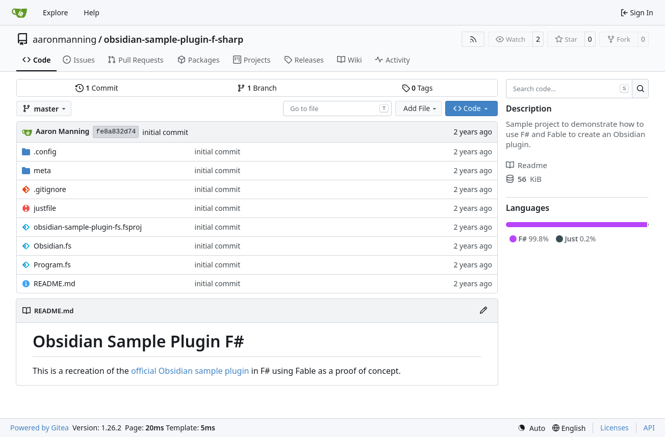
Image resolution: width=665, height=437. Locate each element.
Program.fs (52, 264)
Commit (96, 88)
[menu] (531, 428)
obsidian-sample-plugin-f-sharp (174, 39)
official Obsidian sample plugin (190, 370)
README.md (54, 283)
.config (45, 151)
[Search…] (640, 88)
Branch (257, 88)
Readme (526, 165)
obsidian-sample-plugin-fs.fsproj (88, 227)
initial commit (165, 132)
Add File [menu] (420, 108)
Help (91, 12)
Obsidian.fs (52, 246)
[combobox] (337, 108)
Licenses (614, 427)
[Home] (19, 13)
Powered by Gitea (39, 427)
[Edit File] (483, 310)
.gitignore (50, 189)
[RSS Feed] (473, 39)
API (649, 427)
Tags (417, 88)
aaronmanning (64, 39)
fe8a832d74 (116, 131)
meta (42, 170)
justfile (45, 208)
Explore (55, 12)
